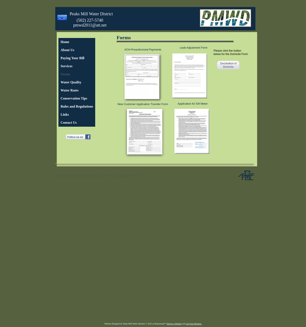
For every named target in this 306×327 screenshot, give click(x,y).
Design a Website (174, 324)
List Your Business (194, 324)
